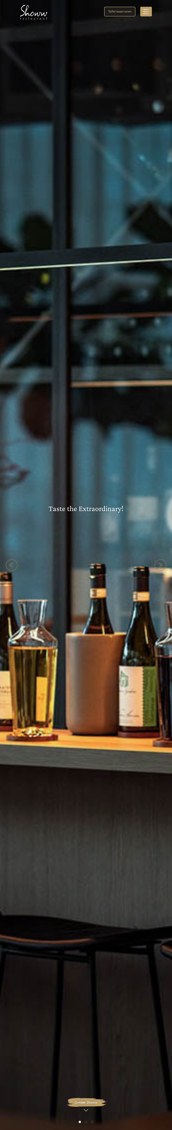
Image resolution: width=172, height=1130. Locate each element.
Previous (11, 565)
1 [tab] (79, 1121)
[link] (33, 12)
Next (160, 565)
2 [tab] (86, 1121)
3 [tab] (92, 1121)
